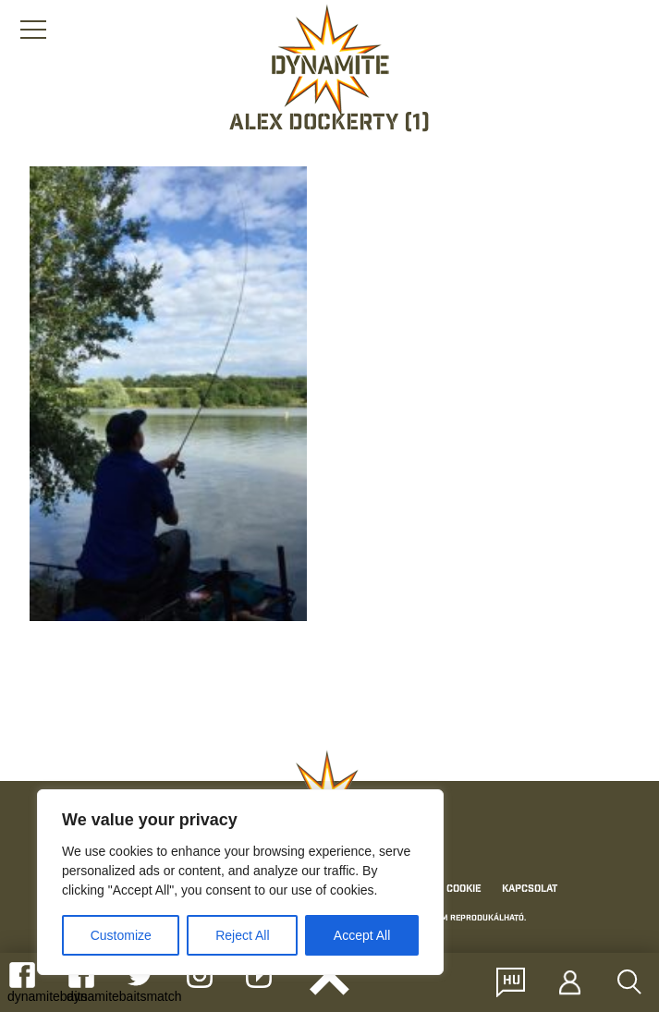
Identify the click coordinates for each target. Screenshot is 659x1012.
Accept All (362, 935)
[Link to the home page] (330, 61)
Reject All (242, 935)
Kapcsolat (529, 889)
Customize (121, 935)
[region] (240, 882)
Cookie (464, 889)
